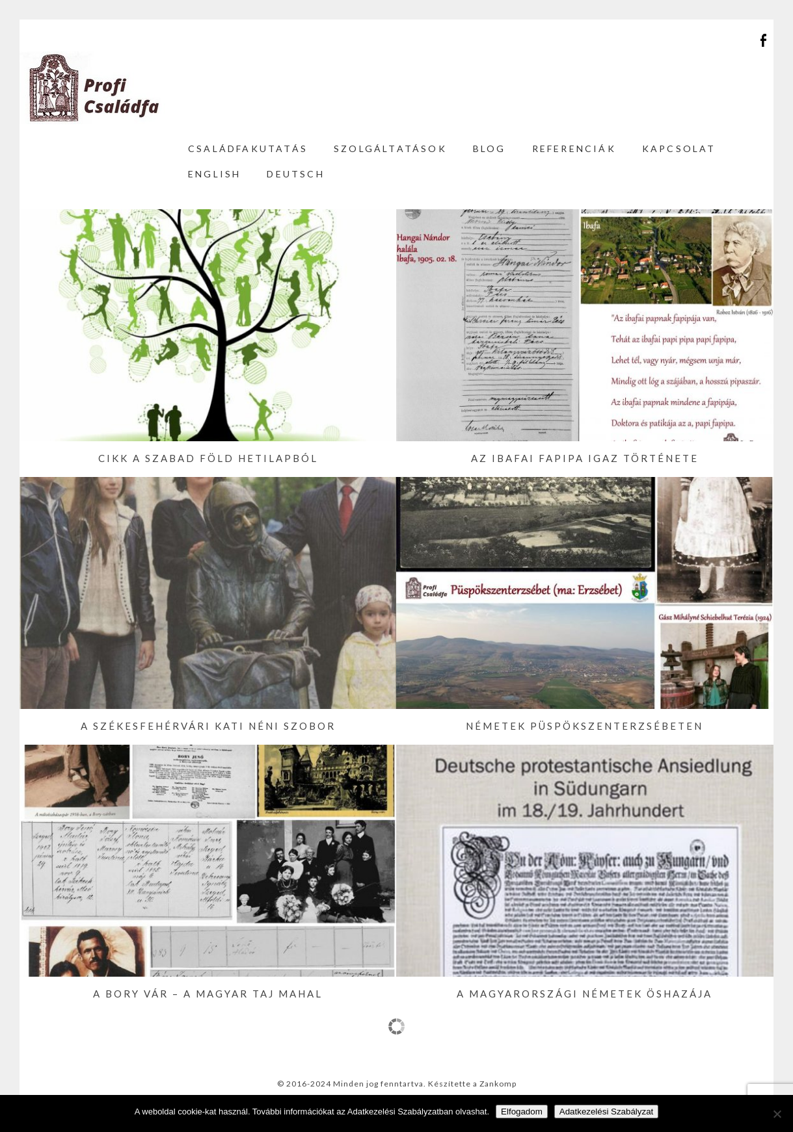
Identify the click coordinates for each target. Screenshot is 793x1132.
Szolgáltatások (390, 148)
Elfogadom (522, 1111)
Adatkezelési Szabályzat (606, 1111)
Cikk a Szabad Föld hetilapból (208, 458)
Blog (489, 148)
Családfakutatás (248, 148)
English (214, 173)
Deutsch (295, 173)
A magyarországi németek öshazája (584, 993)
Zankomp (498, 1083)
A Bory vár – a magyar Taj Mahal (208, 993)
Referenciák (574, 148)
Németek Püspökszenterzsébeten (584, 726)
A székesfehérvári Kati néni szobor (208, 726)
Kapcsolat (679, 148)
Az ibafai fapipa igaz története (585, 458)
